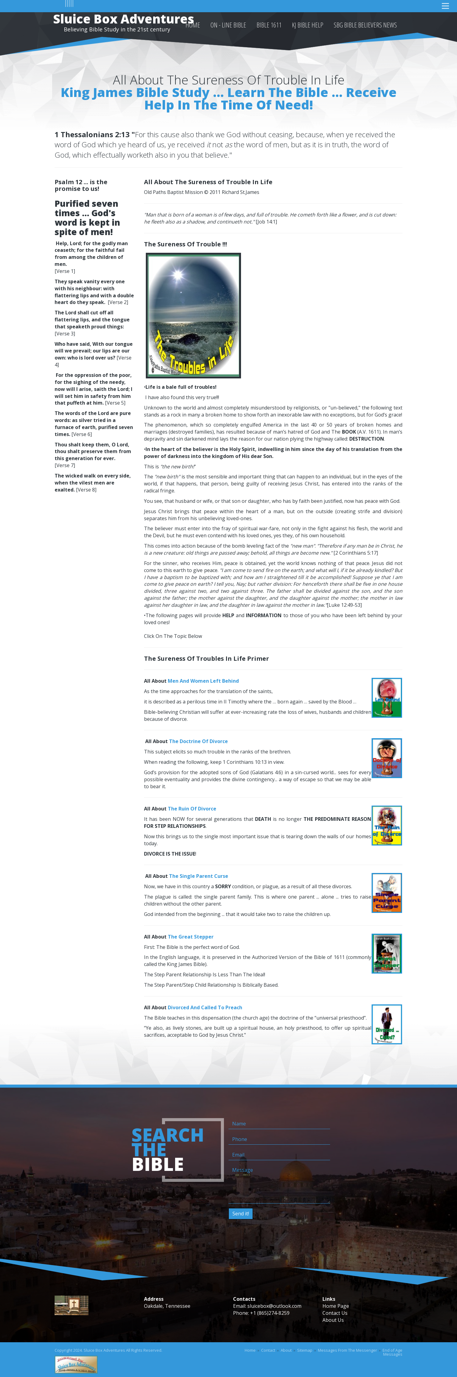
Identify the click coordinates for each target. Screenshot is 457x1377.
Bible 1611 (269, 24)
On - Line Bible (228, 24)
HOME (192, 24)
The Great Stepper (191, 936)
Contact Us (334, 1313)
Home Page (335, 1306)
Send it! (240, 1213)
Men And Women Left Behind (203, 681)
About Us (333, 1320)
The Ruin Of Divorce (192, 808)
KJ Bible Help (307, 24)
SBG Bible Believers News (365, 24)
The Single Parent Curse (198, 876)
